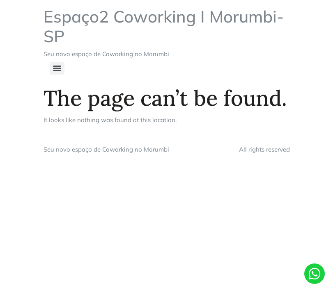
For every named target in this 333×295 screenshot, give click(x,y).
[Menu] (57, 68)
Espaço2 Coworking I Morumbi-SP (164, 26)
